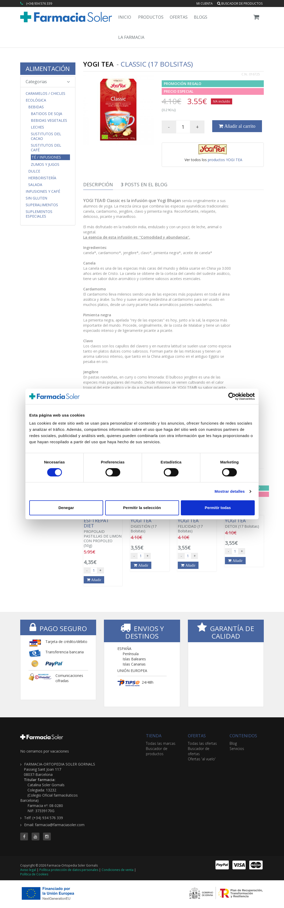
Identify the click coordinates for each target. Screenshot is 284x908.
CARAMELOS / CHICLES (45, 93)
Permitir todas (218, 507)
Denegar (66, 507)
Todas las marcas (160, 743)
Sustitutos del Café (46, 147)
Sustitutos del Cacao (46, 136)
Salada (35, 184)
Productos (151, 17)
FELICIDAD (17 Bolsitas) (197, 525)
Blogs (200, 17)
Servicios (237, 748)
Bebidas (36, 107)
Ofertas (179, 17)
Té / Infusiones (46, 157)
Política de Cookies (34, 874)
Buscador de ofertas (198, 751)
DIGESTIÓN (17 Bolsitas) (150, 525)
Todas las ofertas (202, 743)
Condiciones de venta (117, 870)
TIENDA (153, 736)
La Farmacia (131, 37)
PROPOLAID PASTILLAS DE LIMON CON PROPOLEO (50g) (103, 533)
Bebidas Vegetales (49, 120)
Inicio (124, 17)
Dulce (34, 171)
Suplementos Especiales (39, 214)
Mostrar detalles (230, 491)
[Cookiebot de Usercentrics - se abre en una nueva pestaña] (232, 396)
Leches (37, 127)
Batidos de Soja (46, 113)
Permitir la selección (142, 507)
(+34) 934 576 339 (39, 3)
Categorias (48, 81)
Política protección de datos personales (68, 870)
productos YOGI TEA (225, 159)
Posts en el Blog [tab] (144, 184)
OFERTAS (197, 736)
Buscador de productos (239, 3)
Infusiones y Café (43, 191)
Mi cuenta (204, 3)
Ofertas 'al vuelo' (202, 758)
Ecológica (36, 100)
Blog (233, 743)
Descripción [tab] (98, 184)
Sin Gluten (36, 198)
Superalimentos (42, 205)
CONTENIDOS (243, 736)
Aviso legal (28, 870)
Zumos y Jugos (45, 164)
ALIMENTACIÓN (48, 68)
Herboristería (42, 178)
